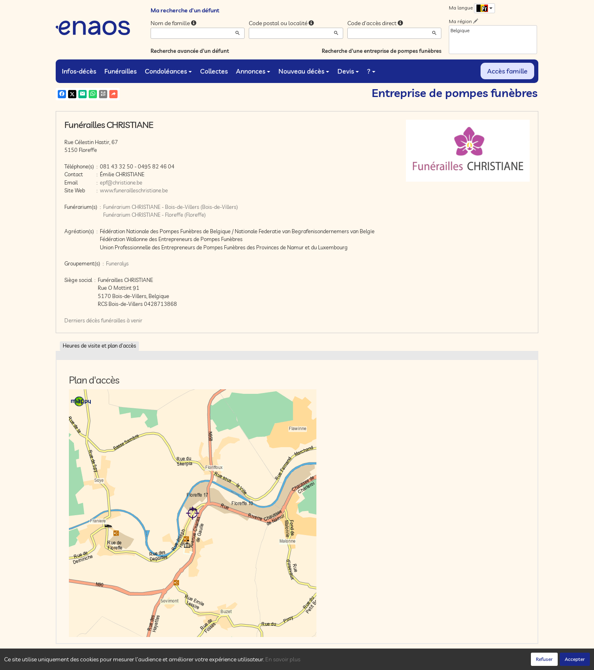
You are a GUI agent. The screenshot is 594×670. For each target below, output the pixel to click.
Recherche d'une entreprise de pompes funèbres (381, 50)
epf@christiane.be (121, 182)
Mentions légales (203, 661)
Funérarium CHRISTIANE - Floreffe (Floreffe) (154, 214)
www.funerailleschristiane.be (134, 190)
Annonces (253, 71)
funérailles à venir (121, 320)
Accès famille (507, 71)
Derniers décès (82, 320)
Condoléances (168, 71)
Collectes (214, 71)
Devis (348, 71)
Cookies (169, 661)
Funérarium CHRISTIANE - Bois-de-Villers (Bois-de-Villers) (170, 207)
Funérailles (120, 71)
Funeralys (117, 263)
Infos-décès (79, 71)
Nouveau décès (303, 71)
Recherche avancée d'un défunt (190, 50)
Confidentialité (138, 661)
